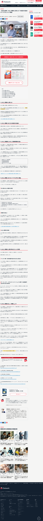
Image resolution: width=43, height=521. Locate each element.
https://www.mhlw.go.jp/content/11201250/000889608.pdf (10, 371)
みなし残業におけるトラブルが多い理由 (8, 94)
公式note (19, 512)
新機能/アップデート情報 (13, 503)
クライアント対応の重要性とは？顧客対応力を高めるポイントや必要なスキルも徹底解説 (6, 460)
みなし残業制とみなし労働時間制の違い (8, 93)
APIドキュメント (20, 503)
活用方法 (2, 512)
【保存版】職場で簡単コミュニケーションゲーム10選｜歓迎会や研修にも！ (21, 460)
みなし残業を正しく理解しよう (7, 97)
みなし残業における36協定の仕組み (8, 91)
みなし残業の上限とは (6, 90)
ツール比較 (2, 518)
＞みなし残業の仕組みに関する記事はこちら (7, 118)
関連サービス (2, 514)
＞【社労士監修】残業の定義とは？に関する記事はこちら (9, 226)
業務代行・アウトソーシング (21, 5)
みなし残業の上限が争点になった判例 (8, 95)
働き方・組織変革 (39, 5)
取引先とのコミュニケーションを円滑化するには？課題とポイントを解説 (21, 444)
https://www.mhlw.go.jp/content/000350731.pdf (8, 368)
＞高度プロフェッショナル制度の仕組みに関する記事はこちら (10, 173)
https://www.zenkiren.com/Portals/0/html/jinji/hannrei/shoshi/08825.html (12, 383)
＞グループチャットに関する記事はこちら (7, 339)
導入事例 (2, 506)
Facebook (19, 514)
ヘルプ (10, 508)
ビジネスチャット (13, 5)
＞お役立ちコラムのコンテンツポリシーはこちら (14, 405)
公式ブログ (19, 509)
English (36, 503)
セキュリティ (2, 517)
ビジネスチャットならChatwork (4, 483)
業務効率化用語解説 (4, 441)
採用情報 (28, 503)
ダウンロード (2, 515)
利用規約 (11, 513)
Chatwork (5, 2)
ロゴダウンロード (20, 506)
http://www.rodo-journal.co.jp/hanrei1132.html (8, 379)
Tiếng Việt (36, 506)
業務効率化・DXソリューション (31, 5)
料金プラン (2, 503)
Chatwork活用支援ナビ (12, 510)
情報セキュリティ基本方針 (30, 506)
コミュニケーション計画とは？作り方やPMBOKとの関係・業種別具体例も (6, 477)
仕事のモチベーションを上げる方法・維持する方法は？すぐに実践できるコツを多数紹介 (21, 477)
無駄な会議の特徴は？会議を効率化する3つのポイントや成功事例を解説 (6, 444)
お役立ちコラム (3, 5)
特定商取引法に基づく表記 (13, 511)
